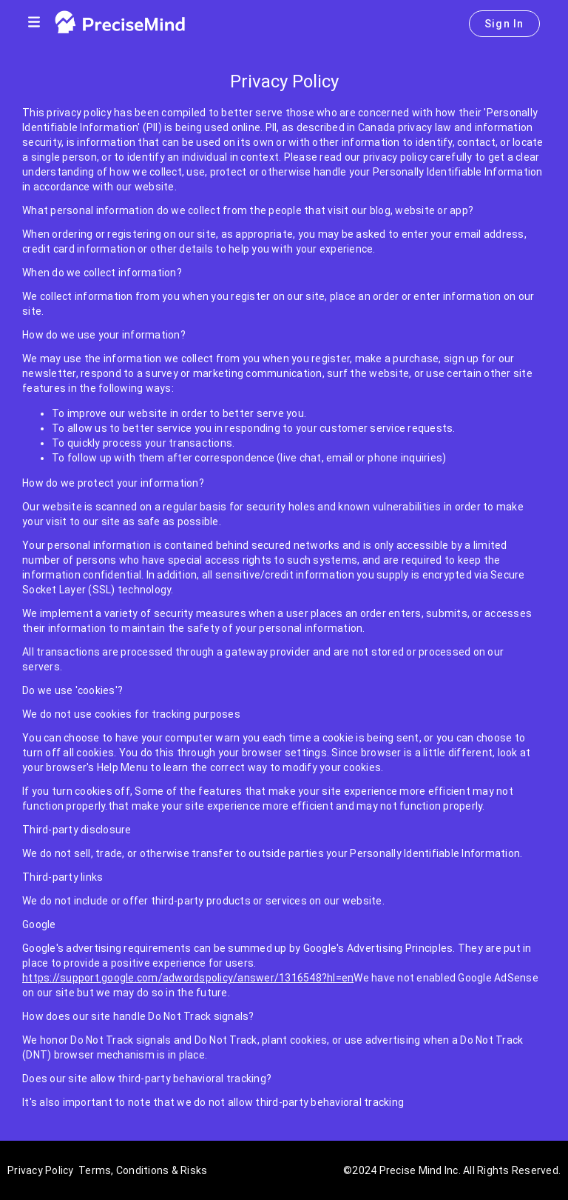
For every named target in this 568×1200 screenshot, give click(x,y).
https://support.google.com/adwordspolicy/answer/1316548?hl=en (188, 978)
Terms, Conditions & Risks (142, 1170)
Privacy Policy (40, 1170)
